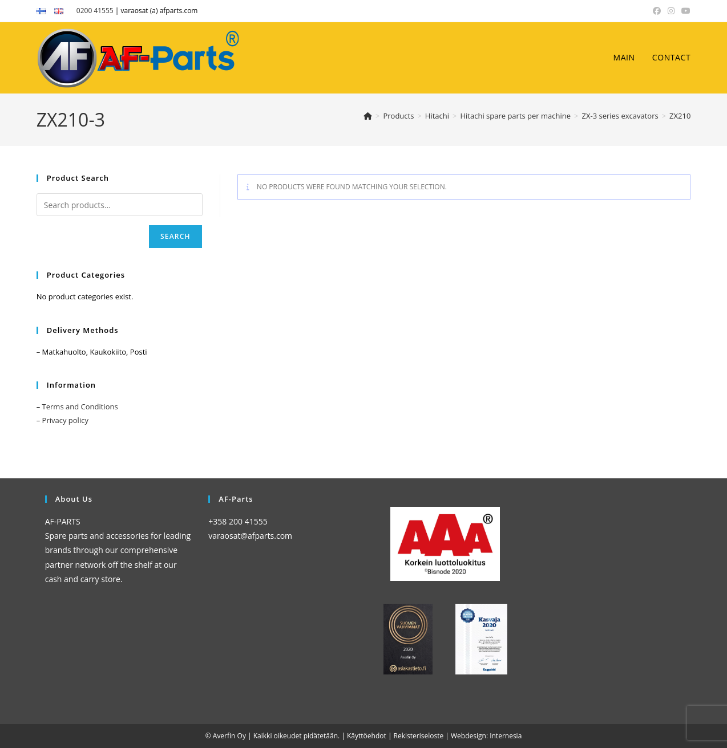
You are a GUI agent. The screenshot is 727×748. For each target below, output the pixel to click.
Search (175, 236)
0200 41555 (95, 10)
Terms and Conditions (80, 406)
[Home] (368, 116)
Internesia (506, 736)
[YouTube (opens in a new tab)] (684, 11)
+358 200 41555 (237, 521)
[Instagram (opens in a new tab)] (671, 11)
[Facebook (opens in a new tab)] (656, 11)
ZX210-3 (683, 116)
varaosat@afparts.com (250, 535)
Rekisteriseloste (419, 736)
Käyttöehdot (366, 736)
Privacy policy (65, 420)
